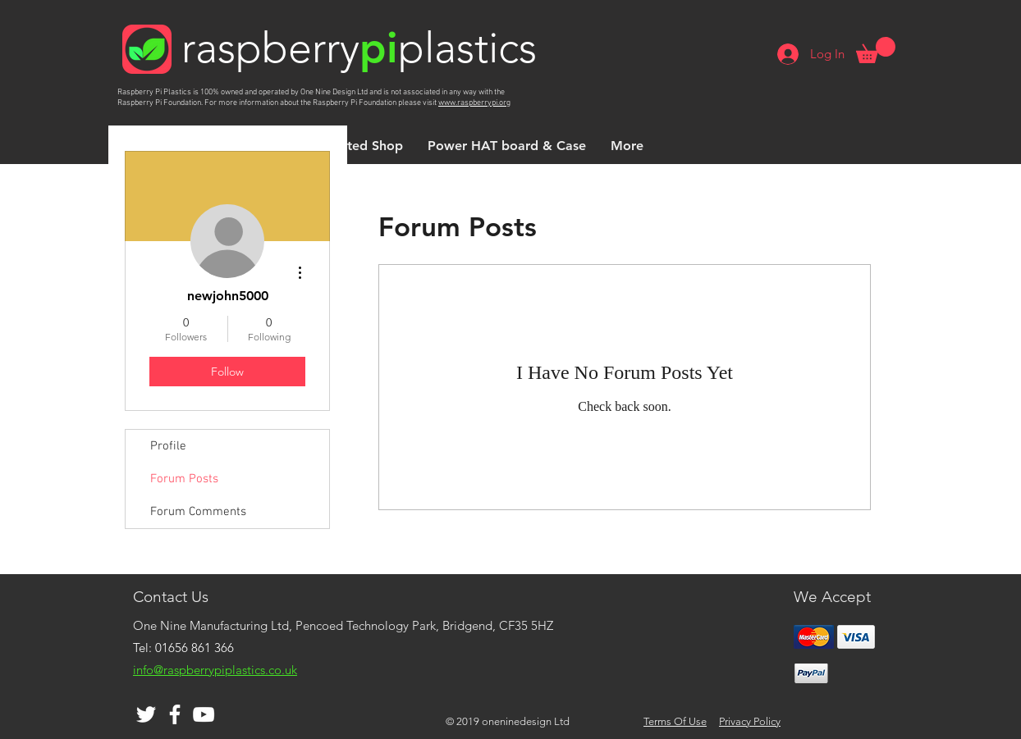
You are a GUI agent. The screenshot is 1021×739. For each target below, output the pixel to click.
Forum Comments (198, 511)
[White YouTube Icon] (203, 714)
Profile (168, 446)
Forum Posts (184, 479)
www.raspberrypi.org (474, 103)
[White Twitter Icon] (146, 714)
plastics (467, 47)
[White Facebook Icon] (175, 714)
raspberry (270, 47)
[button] (875, 50)
